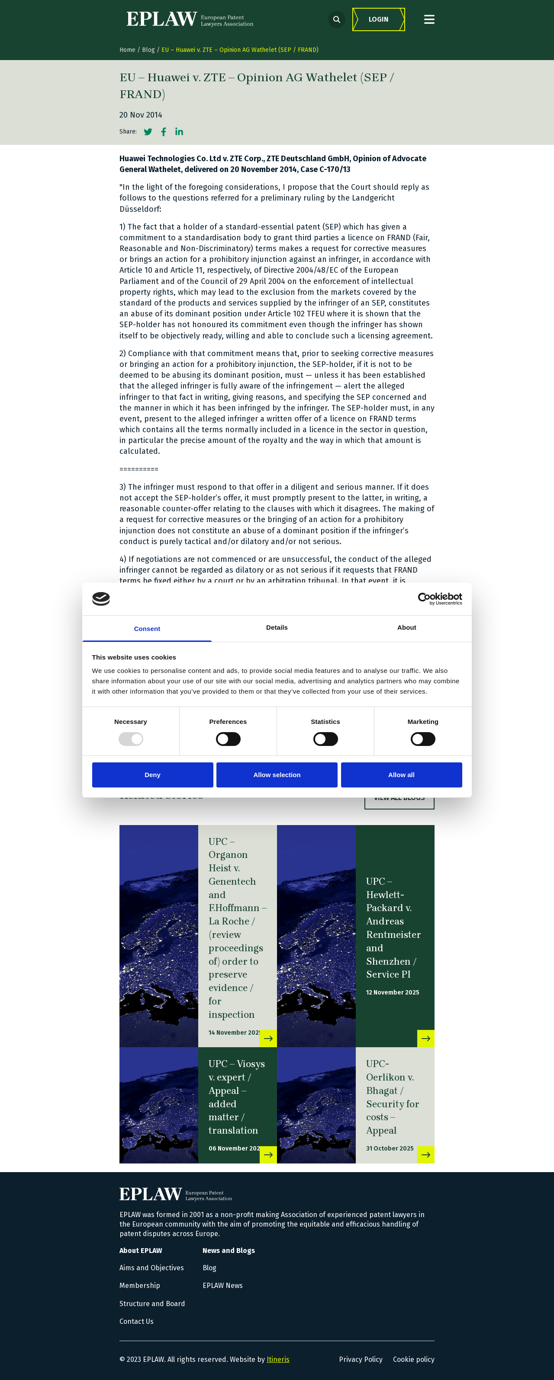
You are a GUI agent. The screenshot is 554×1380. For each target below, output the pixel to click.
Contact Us (136, 1321)
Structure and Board (152, 1304)
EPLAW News (223, 1285)
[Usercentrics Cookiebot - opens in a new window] (424, 599)
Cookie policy (414, 1359)
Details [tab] (277, 627)
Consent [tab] (147, 628)
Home (127, 50)
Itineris (278, 1359)
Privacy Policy (361, 1359)
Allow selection (276, 774)
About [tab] (406, 627)
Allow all (401, 774)
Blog (148, 50)
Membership (139, 1285)
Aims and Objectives (151, 1268)
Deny (153, 774)
